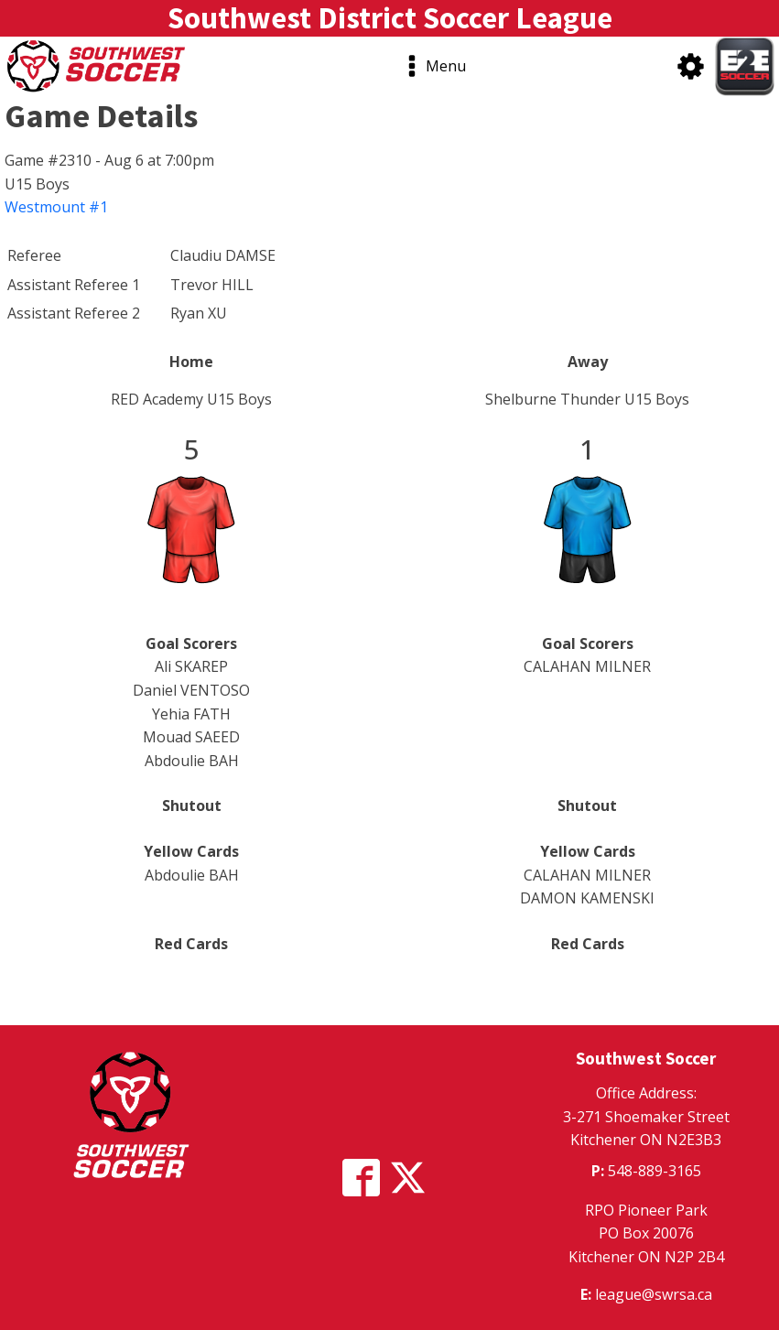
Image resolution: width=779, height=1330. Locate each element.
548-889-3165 (654, 1171)
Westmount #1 (56, 207)
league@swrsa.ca (653, 1294)
